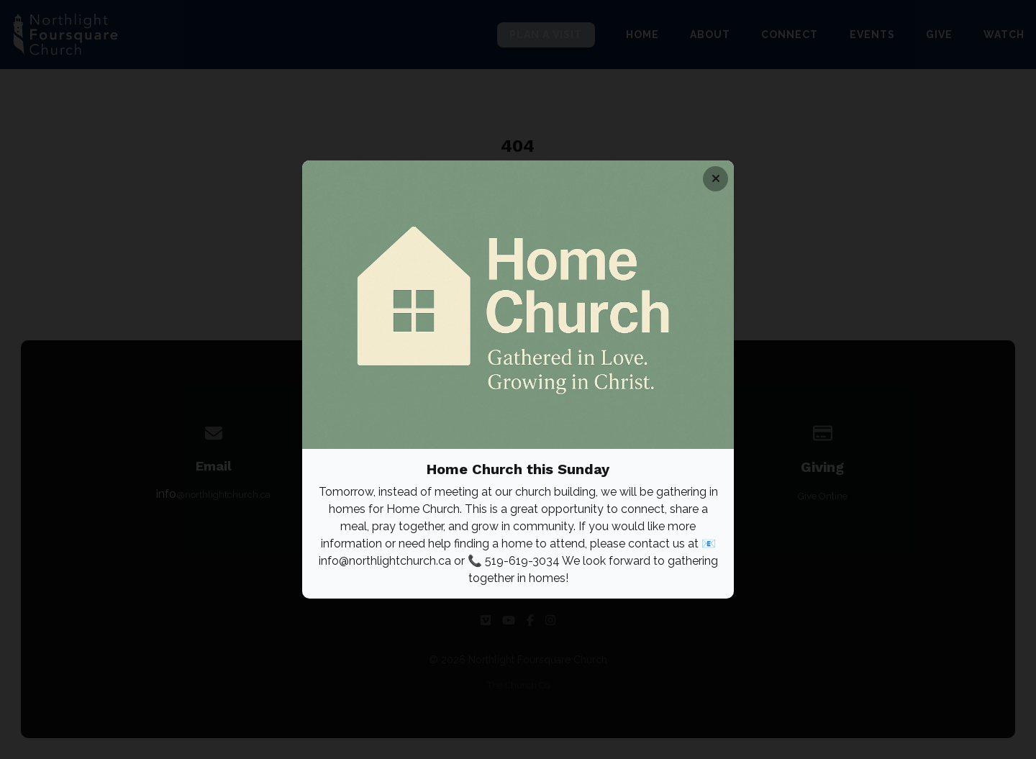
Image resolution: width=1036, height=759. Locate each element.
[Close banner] (715, 178)
